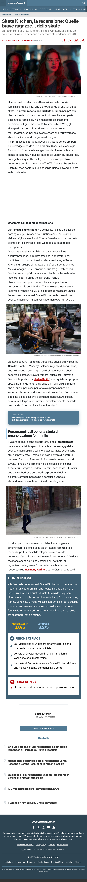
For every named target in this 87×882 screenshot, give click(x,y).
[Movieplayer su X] (38, 830)
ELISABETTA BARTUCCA (22, 40)
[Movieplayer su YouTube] (48, 830)
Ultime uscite (60, 9)
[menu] (3, 3)
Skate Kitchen (43, 717)
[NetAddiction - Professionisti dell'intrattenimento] (49, 860)
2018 (41, 720)
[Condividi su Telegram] (82, 40)
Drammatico (49, 720)
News (4, 9)
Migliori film (30, 9)
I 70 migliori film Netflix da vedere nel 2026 (33, 792)
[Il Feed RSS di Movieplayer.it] (53, 830)
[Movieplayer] (43, 825)
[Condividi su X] (70, 40)
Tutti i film (45, 9)
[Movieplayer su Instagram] (43, 830)
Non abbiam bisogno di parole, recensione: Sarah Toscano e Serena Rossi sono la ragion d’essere (37, 766)
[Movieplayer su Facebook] (33, 830)
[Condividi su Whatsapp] (76, 40)
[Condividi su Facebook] (64, 40)
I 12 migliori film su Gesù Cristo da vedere (32, 806)
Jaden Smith (41, 379)
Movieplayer (6, 14)
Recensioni (15, 9)
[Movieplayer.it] (16, 3)
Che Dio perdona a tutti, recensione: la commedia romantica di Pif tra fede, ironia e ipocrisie (38, 752)
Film (16, 14)
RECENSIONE (6, 40)
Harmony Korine (35, 573)
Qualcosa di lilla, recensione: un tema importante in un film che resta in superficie (39, 780)
